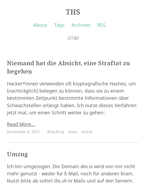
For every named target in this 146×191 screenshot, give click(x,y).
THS (73, 12)
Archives (80, 25)
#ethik (87, 131)
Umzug (17, 154)
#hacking (55, 131)
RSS (101, 25)
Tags (59, 25)
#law (72, 131)
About (40, 25)
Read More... (21, 124)
